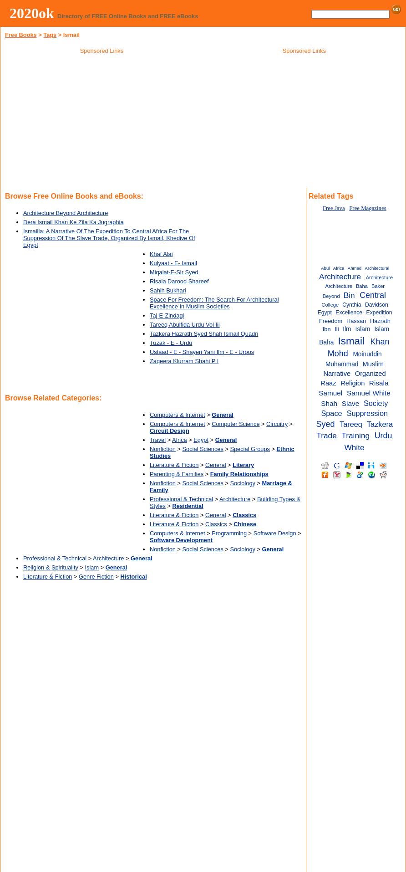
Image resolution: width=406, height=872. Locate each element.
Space (331, 413)
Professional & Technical (181, 499)
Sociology (242, 483)
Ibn (327, 329)
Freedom (330, 321)
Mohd (338, 353)
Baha (362, 286)
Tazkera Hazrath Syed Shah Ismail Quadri (204, 333)
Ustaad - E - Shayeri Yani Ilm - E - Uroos (202, 352)
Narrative (336, 373)
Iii (337, 329)
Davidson (376, 305)
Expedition (379, 312)
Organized (370, 373)
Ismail (351, 341)
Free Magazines (367, 208)
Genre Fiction (96, 576)
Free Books (21, 34)
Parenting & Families (176, 474)
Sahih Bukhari (168, 290)
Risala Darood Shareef (179, 281)
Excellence (348, 312)
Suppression (367, 413)
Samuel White (369, 393)
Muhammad (341, 364)
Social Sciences (203, 449)
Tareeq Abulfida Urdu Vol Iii (185, 324)
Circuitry (277, 424)
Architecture (234, 499)
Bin (349, 295)
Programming (229, 533)
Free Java (334, 208)
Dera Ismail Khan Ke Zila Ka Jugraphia (73, 222)
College (330, 305)
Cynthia (351, 305)
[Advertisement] (101, 122)
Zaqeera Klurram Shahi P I (184, 361)
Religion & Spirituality (50, 567)
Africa (179, 439)
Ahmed (354, 268)
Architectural (377, 268)
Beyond (331, 296)
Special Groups (250, 449)
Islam (92, 567)
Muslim (373, 364)
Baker (378, 286)
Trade (326, 435)
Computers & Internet (177, 414)
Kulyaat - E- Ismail (173, 263)
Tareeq (351, 424)
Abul (325, 268)
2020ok (32, 13)
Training (355, 435)
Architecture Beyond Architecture (65, 213)
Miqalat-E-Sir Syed (174, 272)
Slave (350, 403)
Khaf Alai (161, 254)
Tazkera (380, 424)
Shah (329, 403)
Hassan (356, 321)
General (215, 465)
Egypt (200, 439)
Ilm (347, 329)
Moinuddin (367, 354)
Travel (158, 439)
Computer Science (235, 424)
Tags (49, 34)
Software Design (275, 533)
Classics (216, 524)
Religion (352, 383)
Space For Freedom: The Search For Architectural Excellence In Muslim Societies (214, 303)
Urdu (383, 435)
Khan (380, 341)
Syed (325, 424)
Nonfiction (163, 449)
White (354, 447)
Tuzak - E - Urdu (171, 342)
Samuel (330, 393)
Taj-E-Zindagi (167, 315)
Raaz (328, 383)
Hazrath (380, 321)
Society (376, 403)
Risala (379, 383)
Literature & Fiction (174, 465)
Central (373, 295)
